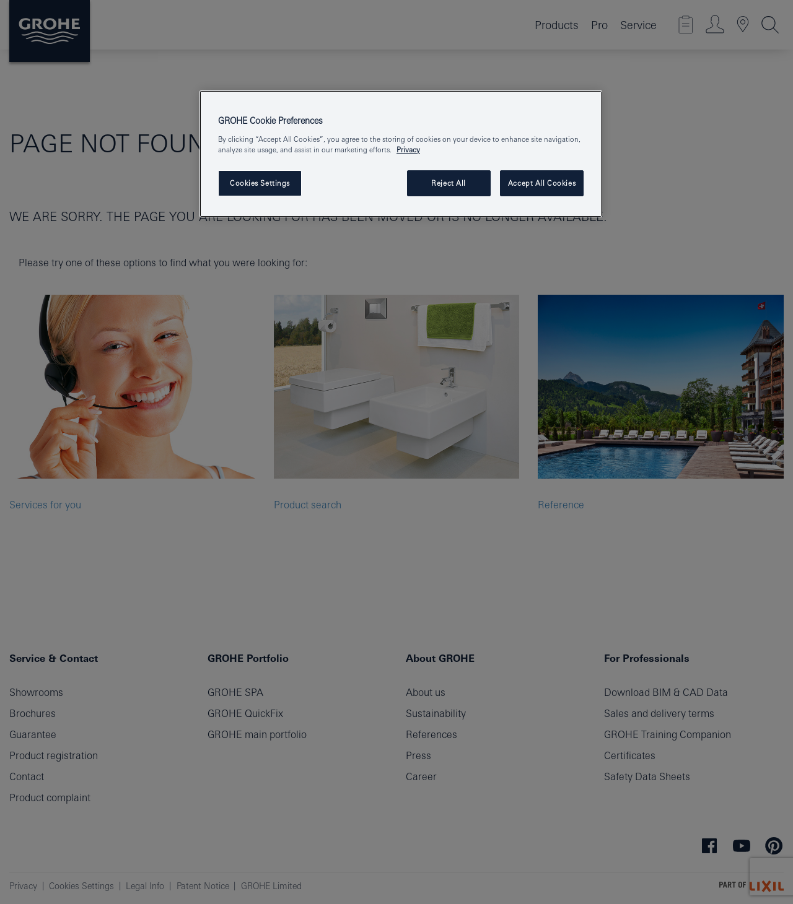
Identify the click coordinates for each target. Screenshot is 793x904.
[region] (400, 153)
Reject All (448, 183)
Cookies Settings (260, 183)
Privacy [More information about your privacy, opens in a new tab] (408, 150)
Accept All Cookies (542, 183)
